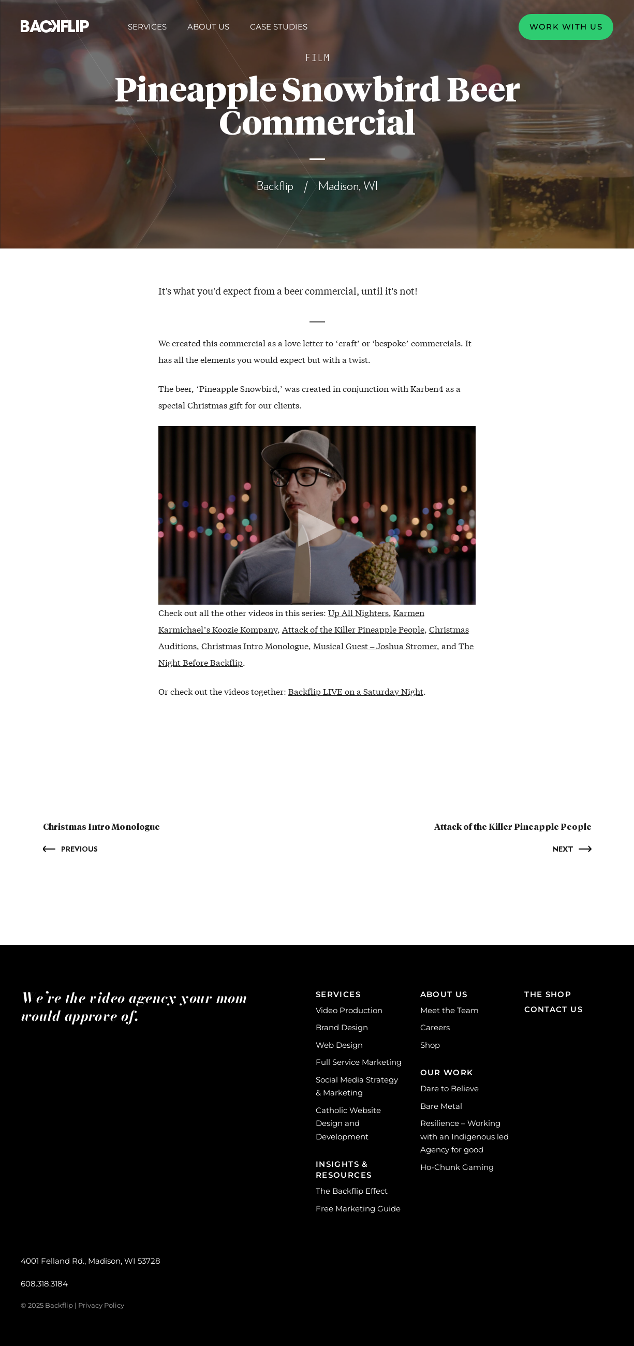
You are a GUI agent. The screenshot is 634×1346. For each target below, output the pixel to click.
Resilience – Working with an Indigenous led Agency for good (464, 1136)
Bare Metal (441, 1106)
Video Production (349, 1010)
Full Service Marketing (359, 1062)
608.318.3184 (44, 1284)
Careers (435, 1027)
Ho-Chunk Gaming (457, 1167)
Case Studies (278, 27)
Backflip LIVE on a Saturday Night (355, 691)
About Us (208, 27)
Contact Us (553, 1009)
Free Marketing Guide (358, 1208)
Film (317, 58)
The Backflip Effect (352, 1191)
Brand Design (342, 1027)
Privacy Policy (101, 1305)
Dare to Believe (449, 1088)
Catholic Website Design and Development (348, 1123)
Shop (430, 1045)
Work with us (565, 27)
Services (147, 27)
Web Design (339, 1045)
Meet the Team (449, 1010)
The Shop (547, 994)
